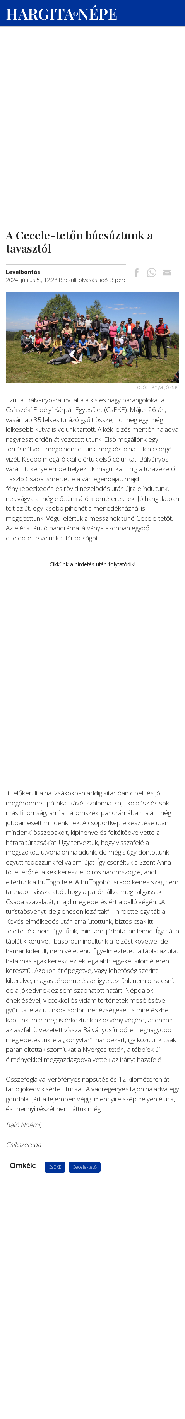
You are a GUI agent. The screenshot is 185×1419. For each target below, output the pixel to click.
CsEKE (55, 1167)
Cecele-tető (84, 1167)
